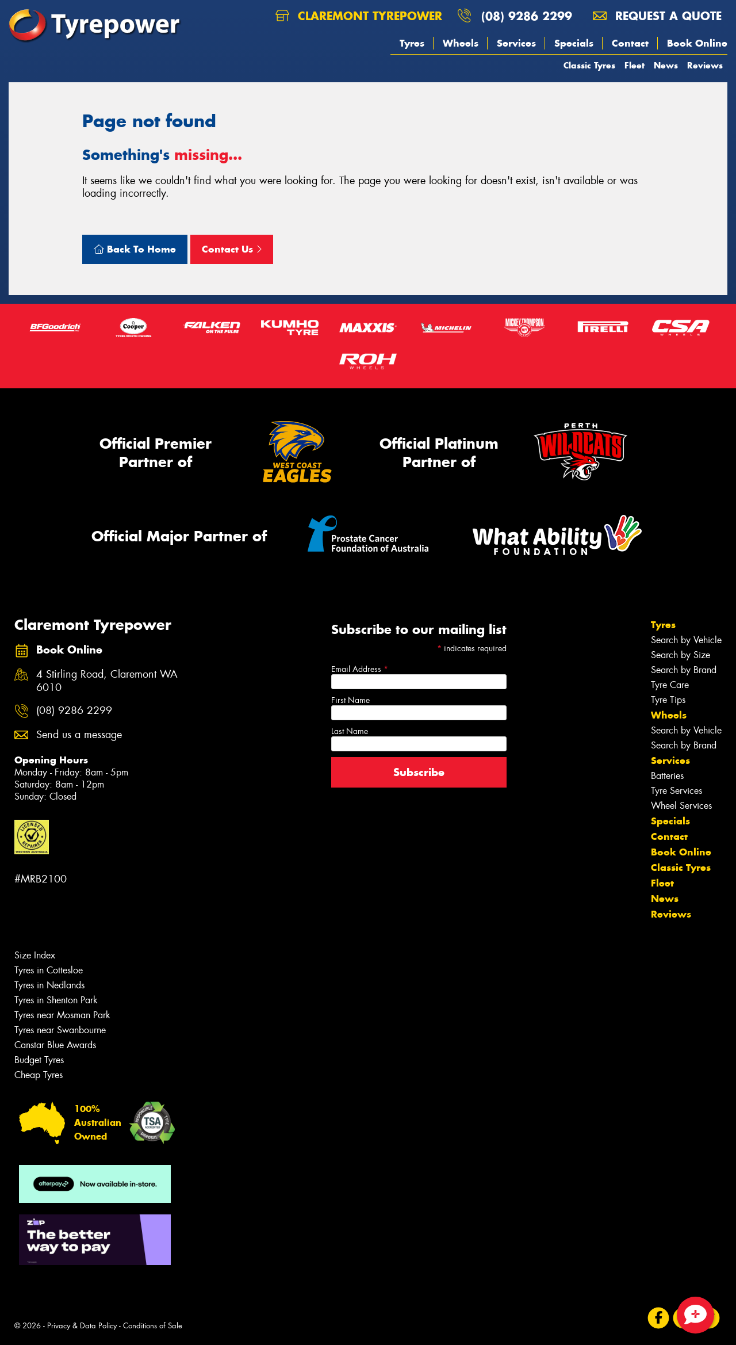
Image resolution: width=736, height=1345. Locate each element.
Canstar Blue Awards (55, 1045)
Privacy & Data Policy (82, 1326)
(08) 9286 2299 (526, 16)
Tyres (412, 43)
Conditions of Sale (152, 1326)
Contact (630, 43)
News (666, 65)
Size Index (34, 955)
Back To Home (135, 249)
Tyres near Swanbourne (60, 1030)
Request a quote (657, 16)
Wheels (460, 43)
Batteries (667, 776)
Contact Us (232, 249)
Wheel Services (681, 806)
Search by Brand (683, 670)
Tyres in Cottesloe (48, 970)
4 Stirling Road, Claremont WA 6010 (107, 681)
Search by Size (680, 655)
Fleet (634, 65)
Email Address (359, 669)
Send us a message (79, 735)
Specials (573, 43)
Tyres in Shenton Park (56, 1000)
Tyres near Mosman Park (62, 1015)
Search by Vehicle (686, 640)
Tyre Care (670, 685)
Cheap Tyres (38, 1075)
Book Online (697, 43)
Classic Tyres (589, 65)
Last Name (349, 731)
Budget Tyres (39, 1060)
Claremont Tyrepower (358, 16)
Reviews (705, 65)
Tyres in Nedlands (49, 985)
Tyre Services (676, 791)
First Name (350, 700)
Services (516, 43)
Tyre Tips (668, 700)
